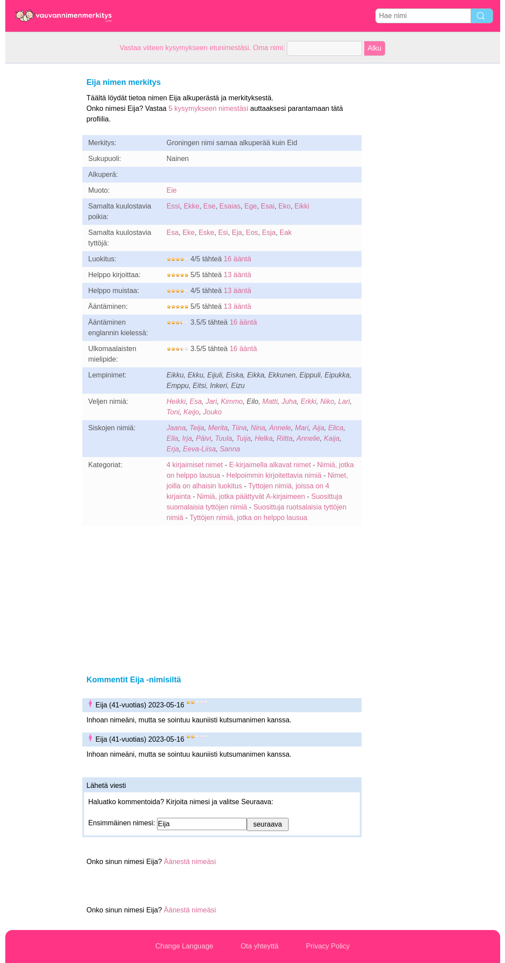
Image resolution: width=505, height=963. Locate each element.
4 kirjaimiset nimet (195, 465)
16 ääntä (237, 259)
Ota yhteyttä (259, 946)
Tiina (239, 428)
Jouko (212, 412)
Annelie (308, 438)
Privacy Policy (328, 946)
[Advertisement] (40, 195)
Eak (286, 232)
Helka (264, 438)
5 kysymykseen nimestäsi (208, 108)
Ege (250, 206)
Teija (197, 428)
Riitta (285, 438)
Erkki (309, 401)
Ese (209, 206)
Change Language (184, 946)
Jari (211, 401)
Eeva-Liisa (199, 449)
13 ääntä (237, 274)
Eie (172, 190)
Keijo (191, 412)
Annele (280, 428)
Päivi (203, 438)
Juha (289, 401)
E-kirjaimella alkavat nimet (270, 465)
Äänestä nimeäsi (190, 861)
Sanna (230, 449)
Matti (270, 401)
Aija (318, 428)
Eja (237, 232)
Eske (206, 232)
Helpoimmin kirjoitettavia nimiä (274, 475)
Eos (252, 232)
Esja (269, 232)
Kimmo (232, 401)
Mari (301, 428)
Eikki (301, 206)
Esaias (230, 206)
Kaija (332, 438)
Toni (173, 412)
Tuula (223, 438)
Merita (217, 428)
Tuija (243, 438)
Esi (223, 232)
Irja (187, 438)
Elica (336, 428)
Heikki (176, 401)
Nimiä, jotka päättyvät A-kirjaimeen (251, 496)
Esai (267, 206)
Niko (327, 401)
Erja (173, 449)
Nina (258, 428)
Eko (284, 206)
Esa (173, 232)
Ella (173, 438)
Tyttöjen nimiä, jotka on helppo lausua (248, 517)
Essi (173, 206)
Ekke (192, 206)
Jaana (176, 428)
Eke (189, 232)
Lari (344, 401)
